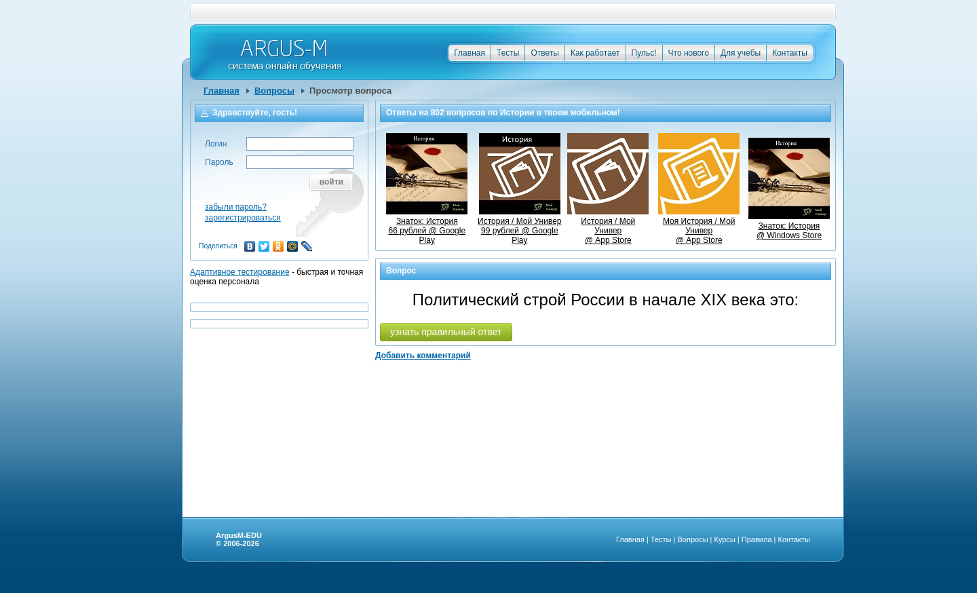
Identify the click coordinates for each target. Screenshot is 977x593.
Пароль (219, 162)
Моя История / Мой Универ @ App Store (699, 226)
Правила (757, 539)
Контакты (789, 53)
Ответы (544, 53)
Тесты (508, 53)
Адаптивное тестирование (240, 272)
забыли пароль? (236, 207)
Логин (216, 144)
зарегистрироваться (243, 218)
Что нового (688, 53)
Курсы (724, 539)
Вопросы (274, 90)
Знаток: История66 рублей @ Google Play (426, 226)
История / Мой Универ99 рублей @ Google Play (519, 226)
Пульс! (644, 53)
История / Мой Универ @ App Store (608, 226)
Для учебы (741, 53)
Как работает (595, 53)
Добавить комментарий (423, 355)
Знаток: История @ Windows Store (789, 226)
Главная (469, 53)
